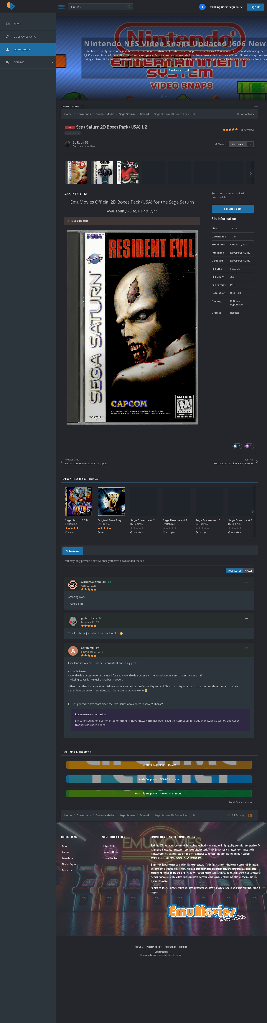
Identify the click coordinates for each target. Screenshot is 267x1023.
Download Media (110, 852)
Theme (139, 947)
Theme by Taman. (174, 955)
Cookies (183, 947)
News (64, 846)
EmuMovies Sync (110, 858)
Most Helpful (234, 571)
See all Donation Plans (241, 802)
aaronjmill (87, 648)
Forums (65, 852)
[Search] (100, 7)
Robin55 (82, 142)
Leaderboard (67, 858)
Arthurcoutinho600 (93, 582)
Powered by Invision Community (153, 955)
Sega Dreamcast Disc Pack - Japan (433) (222, 520)
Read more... (161, 68)
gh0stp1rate (89, 618)
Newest (248, 571)
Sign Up (256, 7)
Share (220, 144)
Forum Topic (233, 208)
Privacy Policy (153, 947)
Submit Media (109, 846)
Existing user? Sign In (226, 7)
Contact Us (67, 870)
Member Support (69, 864)
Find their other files (84, 146)
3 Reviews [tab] (72, 551)
